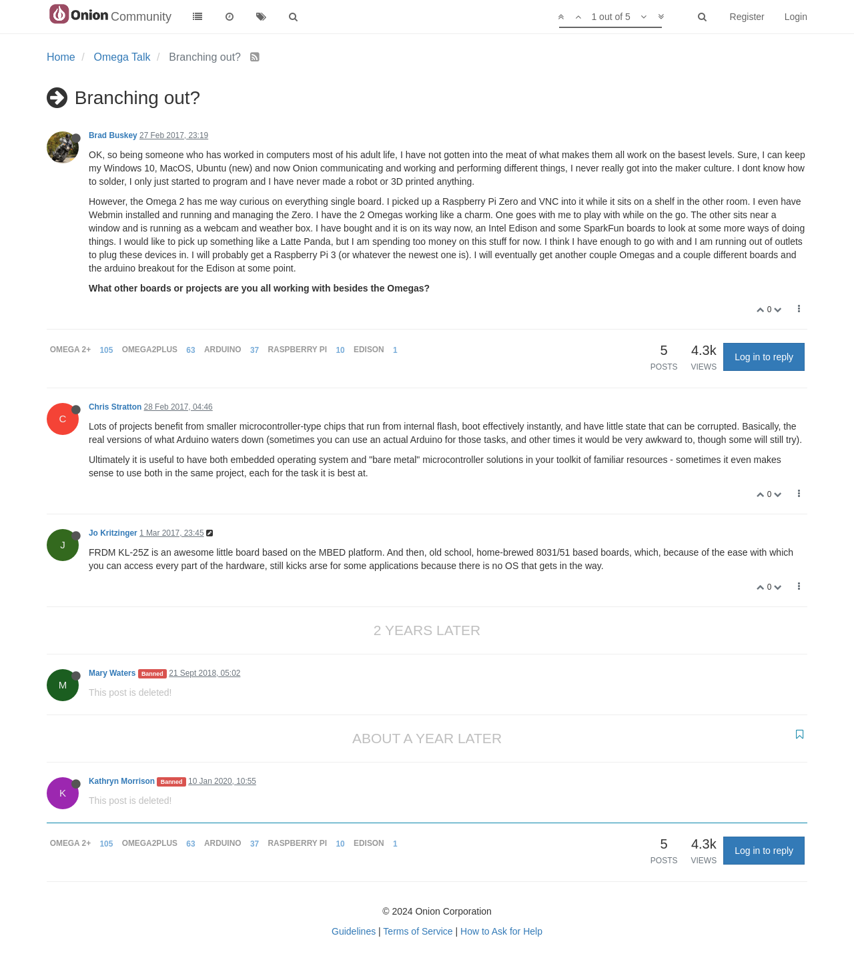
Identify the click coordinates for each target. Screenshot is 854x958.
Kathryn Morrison (122, 781)
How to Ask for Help (501, 931)
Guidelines (354, 931)
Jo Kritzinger (113, 533)
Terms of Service (417, 931)
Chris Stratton (115, 407)
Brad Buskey (113, 135)
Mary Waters (112, 673)
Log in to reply (764, 357)
